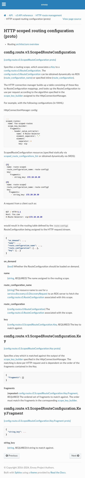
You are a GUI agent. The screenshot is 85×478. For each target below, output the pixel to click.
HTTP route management (49, 15)
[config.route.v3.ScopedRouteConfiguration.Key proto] (32, 348)
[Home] (5, 15)
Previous (12, 455)
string (11, 278)
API (11, 15)
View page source (72, 19)
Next (75, 455)
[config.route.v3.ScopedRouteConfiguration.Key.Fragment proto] (37, 421)
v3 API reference (24, 15)
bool (10, 266)
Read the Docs (57, 472)
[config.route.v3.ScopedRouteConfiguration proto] (30, 60)
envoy (44, 4)
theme (33, 472)
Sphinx (18, 472)
